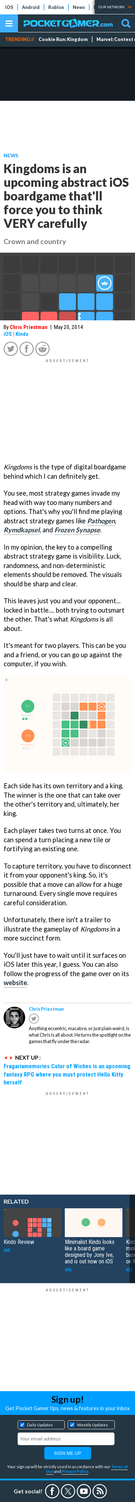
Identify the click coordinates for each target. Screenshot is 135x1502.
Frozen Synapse (77, 530)
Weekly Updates (92, 1424)
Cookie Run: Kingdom (63, 39)
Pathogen (101, 521)
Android (31, 7)
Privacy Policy (75, 1471)
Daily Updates (40, 1424)
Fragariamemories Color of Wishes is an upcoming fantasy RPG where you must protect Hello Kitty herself (67, 1074)
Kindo (21, 334)
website (15, 983)
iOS (9, 7)
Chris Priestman (29, 327)
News (79, 7)
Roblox (56, 7)
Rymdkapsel (22, 530)
